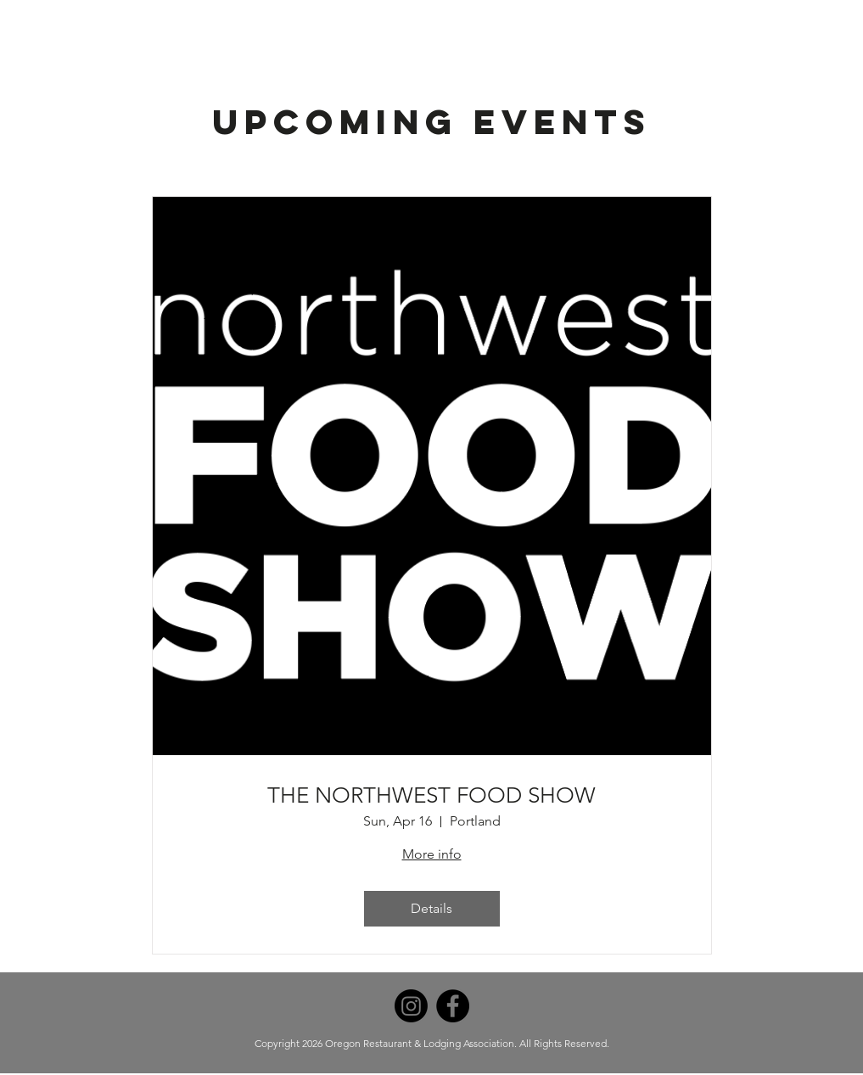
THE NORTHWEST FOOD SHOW (431, 795)
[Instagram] (411, 1005)
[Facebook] (452, 1005)
